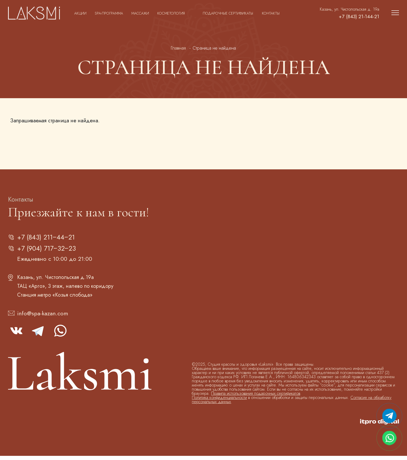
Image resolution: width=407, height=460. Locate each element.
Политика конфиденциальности (219, 402)
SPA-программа (109, 13)
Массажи (140, 13)
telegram (38, 334)
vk (16, 334)
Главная (178, 48)
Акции (80, 13)
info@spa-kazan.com (42, 317)
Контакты (271, 13)
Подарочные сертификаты (228, 13)
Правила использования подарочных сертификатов (255, 398)
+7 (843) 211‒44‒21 (51, 238)
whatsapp (60, 334)
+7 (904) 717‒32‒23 (52, 251)
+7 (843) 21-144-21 (353, 17)
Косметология (171, 13)
